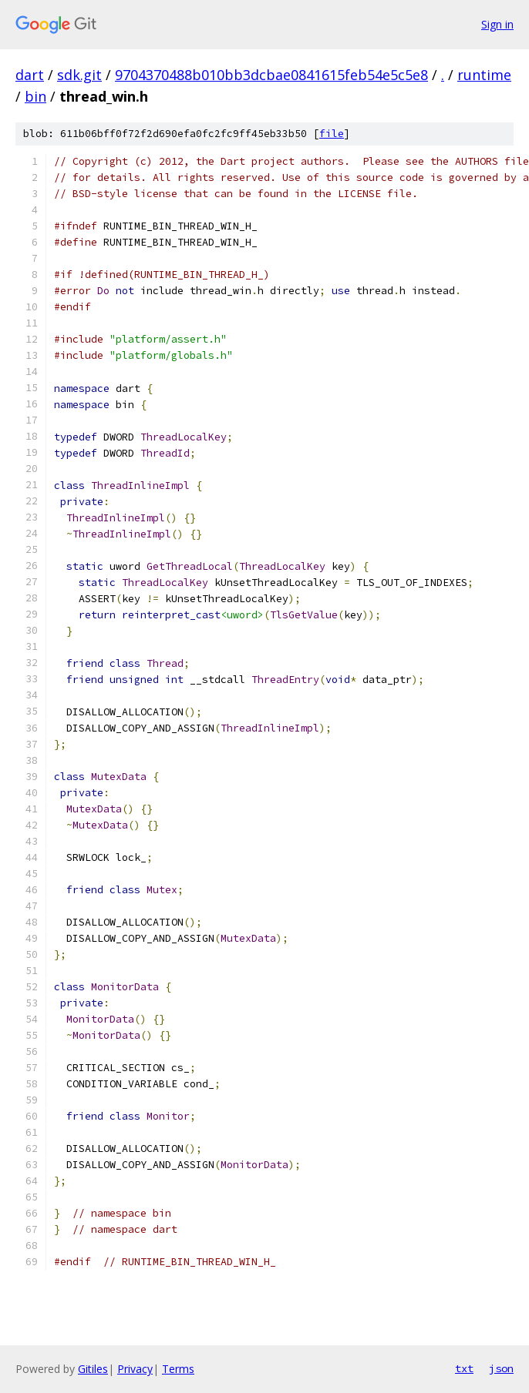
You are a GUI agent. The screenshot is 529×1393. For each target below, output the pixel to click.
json (501, 1368)
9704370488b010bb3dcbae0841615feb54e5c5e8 (271, 74)
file (331, 133)
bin (35, 96)
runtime (484, 74)
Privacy (135, 1368)
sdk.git (79, 74)
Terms (178, 1368)
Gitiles (93, 1368)
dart (29, 74)
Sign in (497, 24)
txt (464, 1368)
